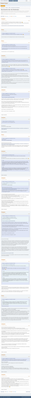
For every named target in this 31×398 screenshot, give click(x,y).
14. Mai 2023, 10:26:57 (4, 213)
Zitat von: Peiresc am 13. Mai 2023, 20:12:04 (8, 121)
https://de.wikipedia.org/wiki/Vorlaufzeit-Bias (8, 97)
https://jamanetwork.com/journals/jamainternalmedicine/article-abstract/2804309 (12, 25)
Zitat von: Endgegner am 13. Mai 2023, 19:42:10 (9, 33)
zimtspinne (3, 55)
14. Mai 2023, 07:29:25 (4, 152)
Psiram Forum (4, 3)
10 (10, 16)
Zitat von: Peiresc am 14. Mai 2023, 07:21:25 (8, 181)
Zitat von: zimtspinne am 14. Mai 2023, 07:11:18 (9, 215)
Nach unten (2, 16)
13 (13, 391)
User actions (28, 16)
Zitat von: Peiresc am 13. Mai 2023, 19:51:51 (9, 264)
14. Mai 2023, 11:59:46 (4, 325)
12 (12, 391)
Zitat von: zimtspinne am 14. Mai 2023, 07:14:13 (9, 138)
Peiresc (2, 29)
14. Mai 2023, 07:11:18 (4, 91)
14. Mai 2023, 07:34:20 (4, 179)
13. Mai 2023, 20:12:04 (4, 42)
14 (14, 391)
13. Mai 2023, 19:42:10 (4, 20)
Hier (2, 77)
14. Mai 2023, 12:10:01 (4, 356)
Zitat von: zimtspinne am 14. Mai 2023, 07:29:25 (9, 263)
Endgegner (3, 18)
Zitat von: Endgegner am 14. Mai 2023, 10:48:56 (9, 299)
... (8, 391)
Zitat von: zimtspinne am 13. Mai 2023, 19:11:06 (9, 44)
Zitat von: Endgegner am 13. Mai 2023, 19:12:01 (9, 59)
